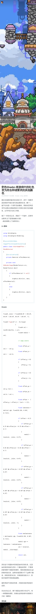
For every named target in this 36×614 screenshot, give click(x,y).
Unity (21, 196)
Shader (17, 196)
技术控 (26, 196)
